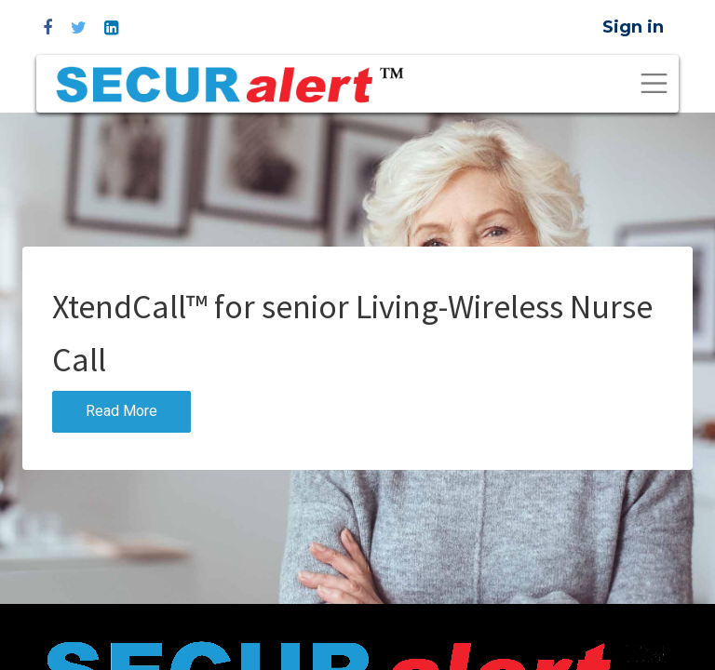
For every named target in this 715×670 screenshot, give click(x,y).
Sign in (633, 27)
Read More (121, 411)
